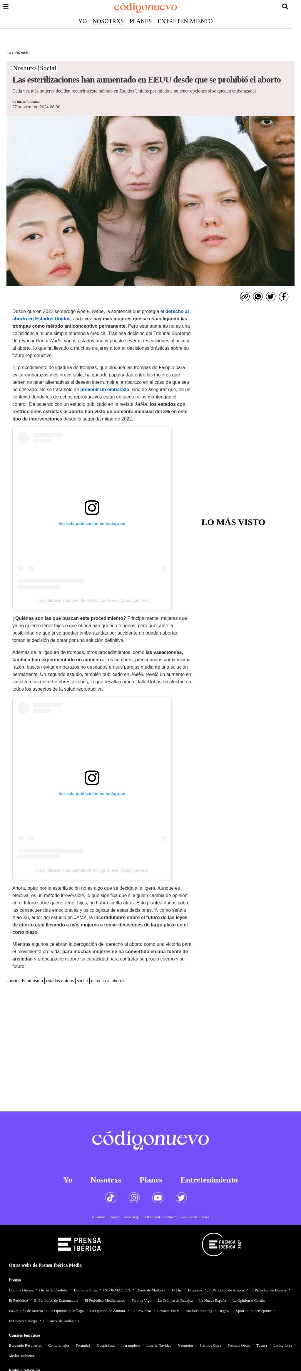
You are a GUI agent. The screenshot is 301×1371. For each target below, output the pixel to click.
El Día (177, 1290)
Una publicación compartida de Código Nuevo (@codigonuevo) (92, 600)
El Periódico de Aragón (226, 1290)
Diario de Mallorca (150, 1290)
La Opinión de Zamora (107, 1310)
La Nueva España (212, 1300)
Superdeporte (260, 1310)
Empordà (195, 1290)
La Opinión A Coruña (249, 1300)
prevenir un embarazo (104, 389)
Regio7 (224, 1310)
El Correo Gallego (23, 1321)
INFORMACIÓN (116, 1290)
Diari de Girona (21, 1290)
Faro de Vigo (142, 1300)
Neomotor (185, 1345)
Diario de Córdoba (53, 1290)
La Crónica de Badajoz (175, 1300)
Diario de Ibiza (85, 1290)
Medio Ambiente (22, 1355)
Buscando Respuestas (25, 1345)
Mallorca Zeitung (198, 1310)
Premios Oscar (239, 1345)
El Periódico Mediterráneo (105, 1300)
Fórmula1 (83, 1345)
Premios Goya (210, 1345)
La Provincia (141, 1310)
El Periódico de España (268, 1290)
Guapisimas (106, 1345)
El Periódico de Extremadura (56, 1300)
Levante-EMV (168, 1310)
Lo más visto (18, 52)
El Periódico (18, 1300)
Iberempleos (130, 1345)
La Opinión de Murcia (26, 1310)
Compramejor (58, 1345)
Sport (240, 1310)
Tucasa (261, 1345)
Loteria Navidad (158, 1345)
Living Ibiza (282, 1345)
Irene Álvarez (28, 101)
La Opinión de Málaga (66, 1310)
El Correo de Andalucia (61, 1321)
